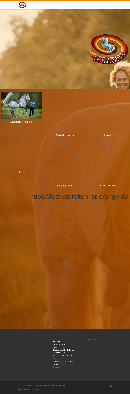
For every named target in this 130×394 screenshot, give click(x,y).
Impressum (90, 339)
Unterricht (108, 135)
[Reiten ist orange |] (22, 4)
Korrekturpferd (108, 185)
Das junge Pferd (65, 185)
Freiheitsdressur (65, 135)
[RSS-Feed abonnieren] (111, 386)
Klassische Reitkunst (21, 121)
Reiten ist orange (33, 385)
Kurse (21, 172)
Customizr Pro (35, 389)
